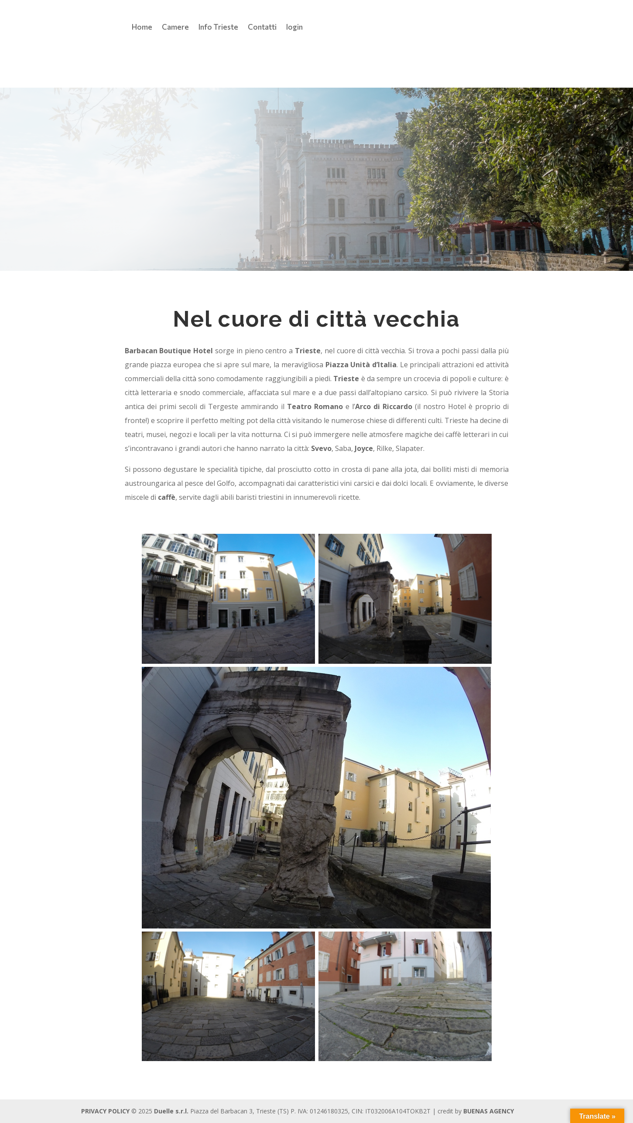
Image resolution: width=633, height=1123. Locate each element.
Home (142, 27)
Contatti (262, 27)
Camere (175, 27)
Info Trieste (218, 27)
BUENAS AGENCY (488, 1111)
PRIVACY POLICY (105, 1111)
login (294, 27)
